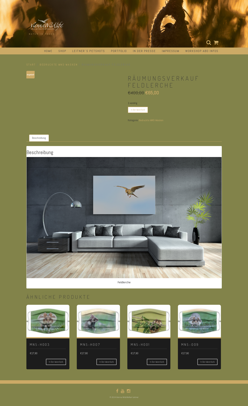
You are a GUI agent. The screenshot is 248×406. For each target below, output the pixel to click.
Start (31, 64)
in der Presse (144, 51)
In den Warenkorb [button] (56, 362)
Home (48, 51)
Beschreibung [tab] (39, 138)
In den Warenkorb (138, 109)
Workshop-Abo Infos (201, 51)
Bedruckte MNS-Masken (59, 64)
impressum (170, 51)
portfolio (119, 51)
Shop (62, 51)
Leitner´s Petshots (88, 51)
